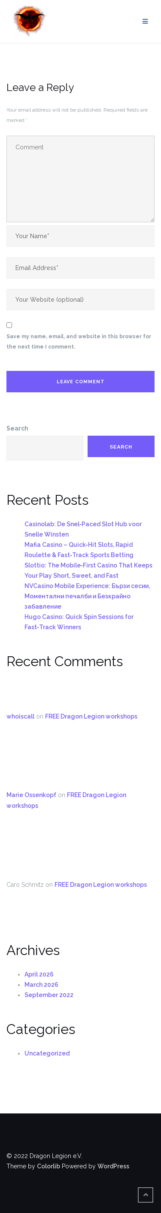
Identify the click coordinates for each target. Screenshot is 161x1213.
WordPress (113, 1166)
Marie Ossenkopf (31, 794)
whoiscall (20, 716)
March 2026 (41, 984)
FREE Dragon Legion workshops (91, 716)
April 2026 (39, 974)
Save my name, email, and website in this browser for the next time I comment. (78, 342)
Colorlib (48, 1166)
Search (17, 428)
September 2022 (48, 995)
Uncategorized (47, 1053)
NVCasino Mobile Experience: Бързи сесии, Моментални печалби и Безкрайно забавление (87, 596)
